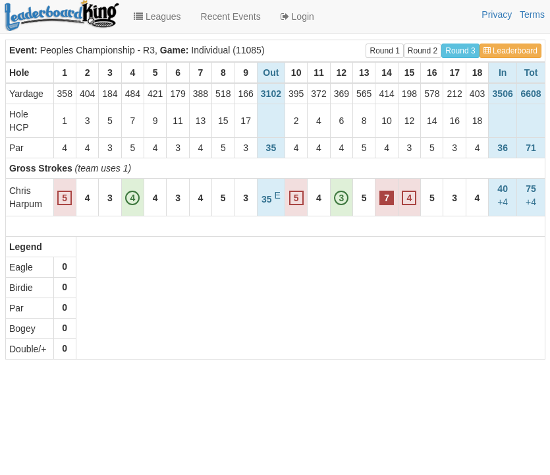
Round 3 (460, 50)
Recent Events (231, 16)
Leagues (157, 16)
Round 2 (422, 50)
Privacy (496, 14)
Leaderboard (510, 50)
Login (297, 16)
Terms (532, 14)
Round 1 (384, 50)
